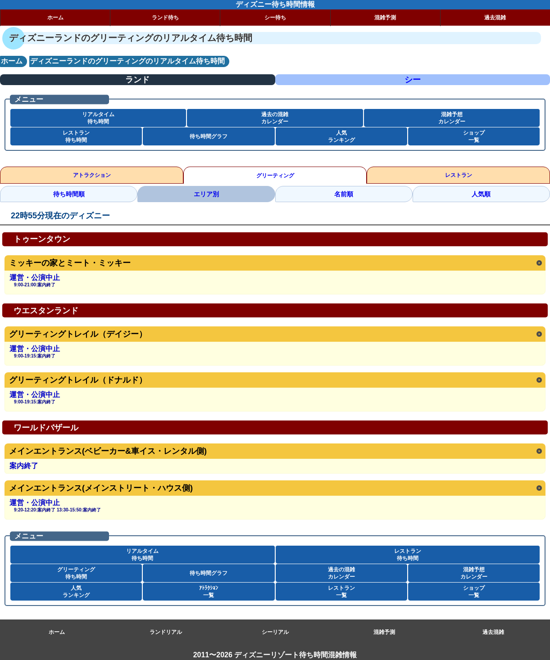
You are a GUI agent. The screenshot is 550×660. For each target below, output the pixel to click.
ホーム (55, 17)
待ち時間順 (69, 194)
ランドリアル (166, 632)
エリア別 (206, 194)
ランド (137, 79)
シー (413, 79)
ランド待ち (165, 17)
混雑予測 (385, 17)
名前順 (343, 194)
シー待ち (275, 17)
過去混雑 (493, 632)
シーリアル (275, 632)
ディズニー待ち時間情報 (275, 4)
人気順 (481, 194)
